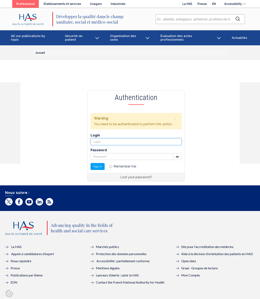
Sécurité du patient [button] (73, 37)
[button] (175, 119)
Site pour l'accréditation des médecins (207, 247)
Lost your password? (136, 177)
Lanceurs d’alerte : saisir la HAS (117, 275)
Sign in (97, 166)
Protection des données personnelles (121, 254)
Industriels (118, 3)
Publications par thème (27, 275)
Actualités (239, 38)
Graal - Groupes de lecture (199, 268)
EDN (14, 282)
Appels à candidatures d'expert (33, 254)
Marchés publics (108, 247)
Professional (25, 3)
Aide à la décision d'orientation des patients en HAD (217, 254)
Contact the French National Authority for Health (130, 282)
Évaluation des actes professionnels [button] (176, 37)
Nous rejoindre (21, 261)
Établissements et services (62, 3)
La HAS (187, 3)
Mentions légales (108, 268)
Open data (188, 261)
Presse (202, 3)
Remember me (122, 166)
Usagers (96, 3)
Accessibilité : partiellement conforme (123, 261)
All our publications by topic (28, 37)
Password (99, 150)
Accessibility (233, 3)
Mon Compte (190, 275)
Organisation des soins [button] (123, 37)
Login (95, 135)
